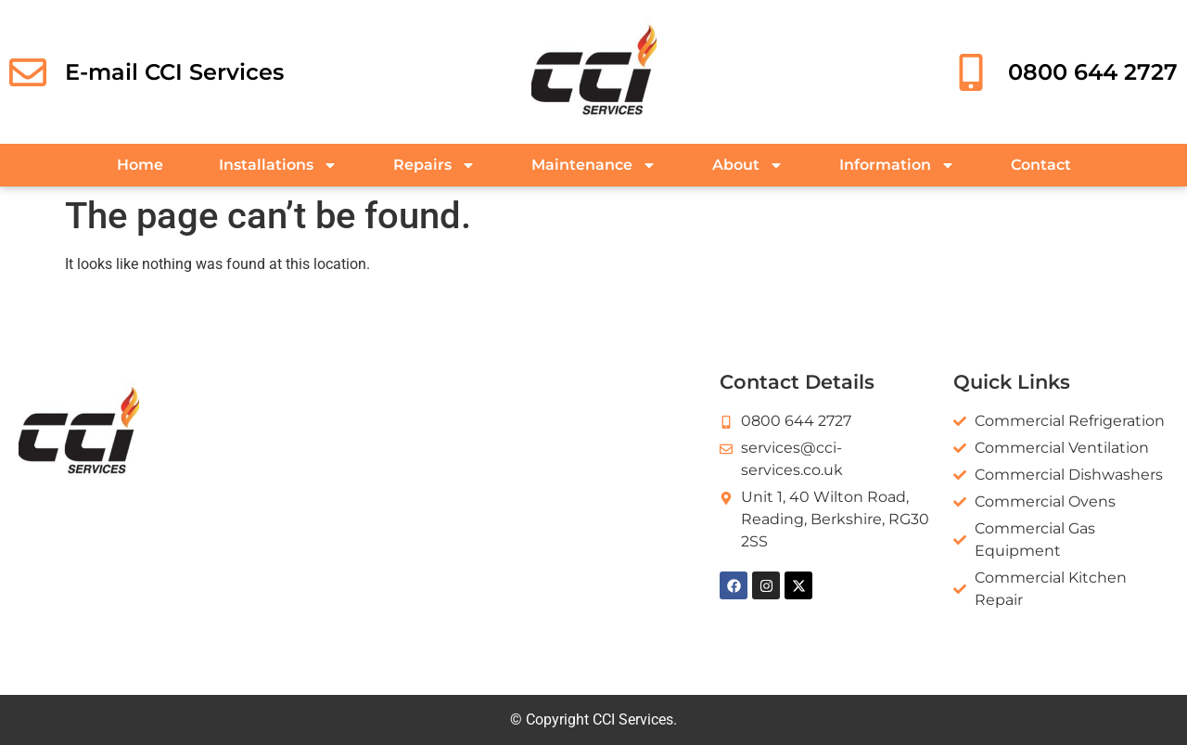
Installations (278, 165)
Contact (1041, 164)
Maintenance (594, 165)
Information (897, 165)
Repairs (434, 165)
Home (140, 164)
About (748, 165)
